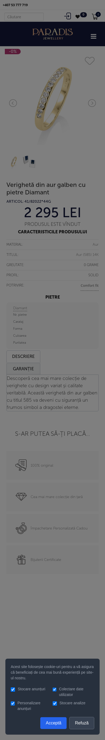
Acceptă (53, 723)
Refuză (82, 723)
